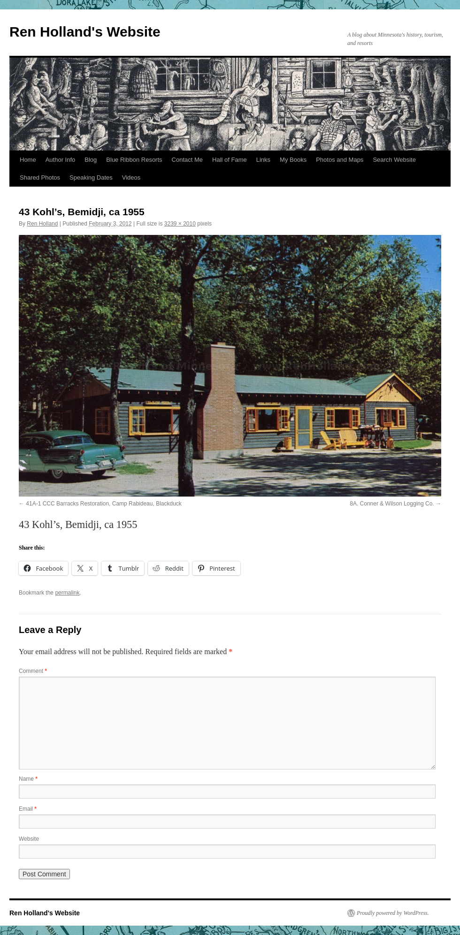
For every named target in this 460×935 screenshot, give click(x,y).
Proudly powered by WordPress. (393, 913)
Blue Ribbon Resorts (134, 159)
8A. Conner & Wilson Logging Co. (392, 503)
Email (28, 809)
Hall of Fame (229, 159)
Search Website (394, 159)
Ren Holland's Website (85, 31)
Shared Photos (40, 177)
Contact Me (187, 159)
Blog (90, 159)
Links (263, 159)
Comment (33, 671)
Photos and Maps (339, 159)
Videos (131, 177)
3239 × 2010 (180, 223)
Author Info (61, 159)
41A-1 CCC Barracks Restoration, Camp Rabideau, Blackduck (103, 503)
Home (28, 159)
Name (28, 779)
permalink (67, 592)
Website (29, 839)
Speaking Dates (91, 177)
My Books (293, 159)
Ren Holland (42, 223)
